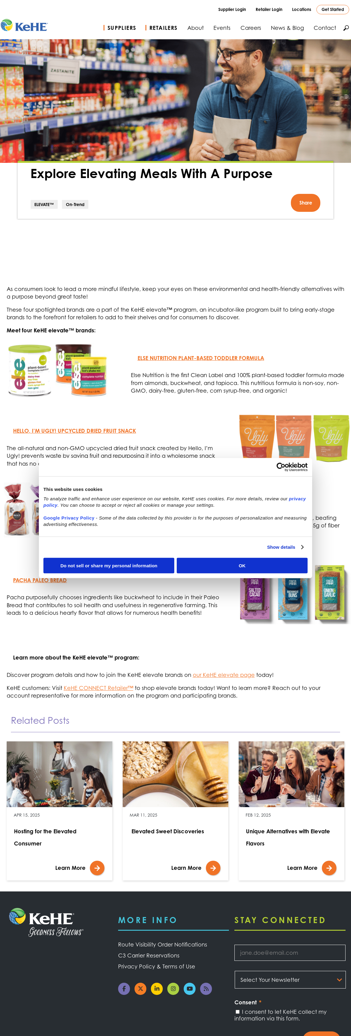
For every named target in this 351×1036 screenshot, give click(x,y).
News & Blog (287, 27)
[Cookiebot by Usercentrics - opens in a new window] (281, 467)
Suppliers (121, 27)
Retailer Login (269, 9)
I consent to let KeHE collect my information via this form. (280, 1015)
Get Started (333, 9)
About (195, 27)
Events (221, 27)
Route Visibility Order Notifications (162, 944)
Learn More (70, 867)
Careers (250, 27)
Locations (301, 9)
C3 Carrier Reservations (148, 955)
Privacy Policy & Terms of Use (156, 966)
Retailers (163, 27)
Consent (247, 1002)
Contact (325, 27)
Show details (281, 547)
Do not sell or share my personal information (108, 565)
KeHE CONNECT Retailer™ (98, 687)
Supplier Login (232, 9)
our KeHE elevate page (224, 674)
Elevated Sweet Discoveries (167, 831)
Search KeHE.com (346, 28)
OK (242, 565)
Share (305, 203)
